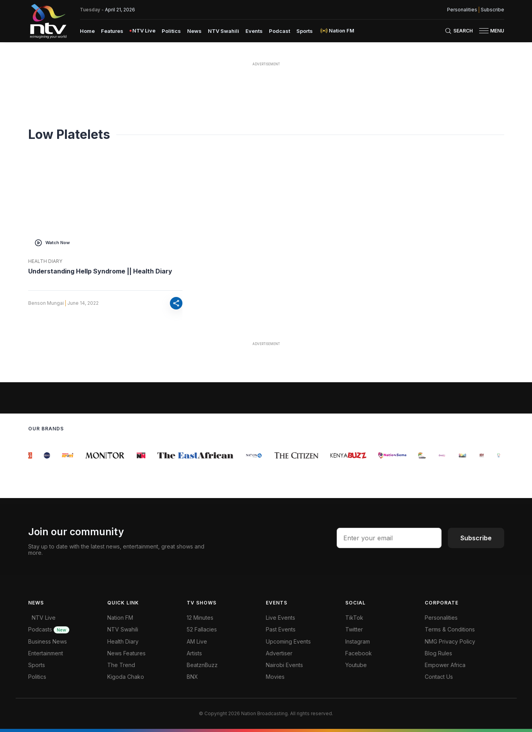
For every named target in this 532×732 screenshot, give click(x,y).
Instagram (357, 641)
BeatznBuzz (202, 665)
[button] (488, 30)
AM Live (197, 641)
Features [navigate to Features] (112, 31)
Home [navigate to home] (87, 31)
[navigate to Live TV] (143, 31)
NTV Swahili (122, 629)
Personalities (441, 617)
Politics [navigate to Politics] (171, 31)
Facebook (358, 653)
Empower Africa (445, 665)
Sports (36, 665)
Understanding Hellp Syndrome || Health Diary (100, 271)
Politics (37, 676)
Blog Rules (438, 653)
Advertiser (279, 653)
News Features (126, 653)
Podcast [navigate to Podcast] (279, 31)
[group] (33, 455)
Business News (47, 641)
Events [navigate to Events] (254, 31)
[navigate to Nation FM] (336, 31)
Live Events (280, 617)
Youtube (356, 665)
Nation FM (120, 617)
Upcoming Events (288, 641)
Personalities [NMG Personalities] (462, 10)
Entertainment (45, 653)
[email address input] (389, 538)
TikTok (354, 617)
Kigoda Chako (125, 676)
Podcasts (48, 629)
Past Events (281, 629)
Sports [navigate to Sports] (304, 31)
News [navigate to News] (194, 31)
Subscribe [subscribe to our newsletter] (492, 10)
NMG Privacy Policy (450, 641)
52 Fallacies (202, 629)
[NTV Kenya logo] (47, 21)
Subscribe (476, 538)
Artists (194, 653)
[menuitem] (87, 30)
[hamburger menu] (484, 30)
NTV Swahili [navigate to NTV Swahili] (223, 31)
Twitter (354, 629)
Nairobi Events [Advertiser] (284, 665)
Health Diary (45, 261)
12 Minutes (200, 617)
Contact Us (439, 676)
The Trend (121, 665)
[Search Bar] (459, 30)
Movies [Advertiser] (275, 676)
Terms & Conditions (450, 629)
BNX (192, 676)
